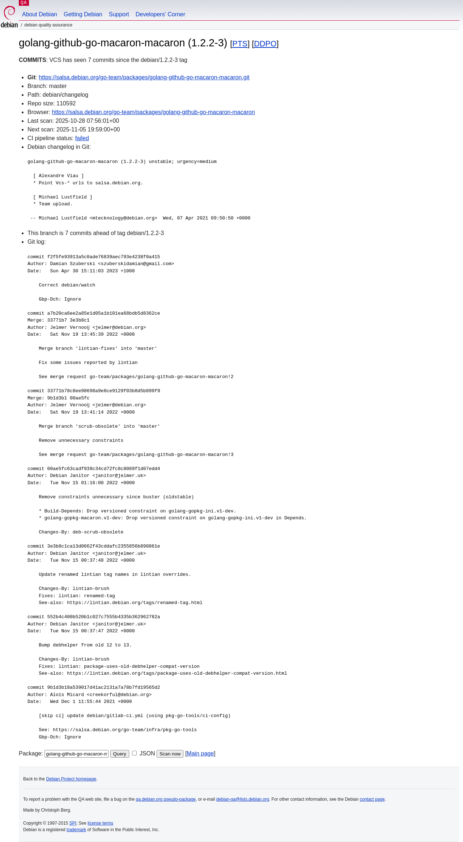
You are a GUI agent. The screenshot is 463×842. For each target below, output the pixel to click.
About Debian (39, 14)
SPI (72, 823)
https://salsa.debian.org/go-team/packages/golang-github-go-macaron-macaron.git (144, 77)
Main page (200, 753)
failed (82, 138)
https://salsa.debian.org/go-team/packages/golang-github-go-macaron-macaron (153, 112)
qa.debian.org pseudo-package (166, 799)
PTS (239, 43)
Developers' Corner (160, 14)
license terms (100, 823)
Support (119, 14)
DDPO (265, 43)
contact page (372, 799)
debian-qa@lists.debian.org (242, 799)
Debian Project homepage (71, 779)
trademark (76, 829)
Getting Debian (83, 14)
